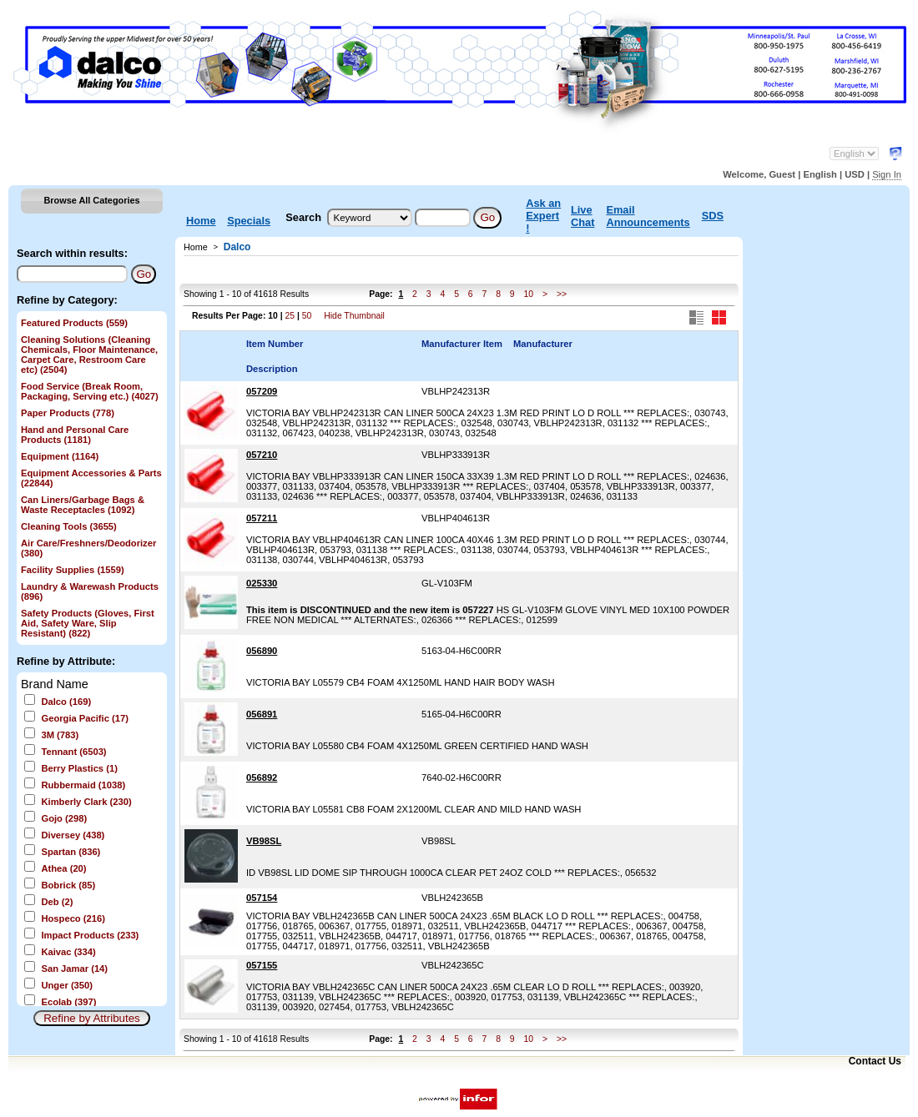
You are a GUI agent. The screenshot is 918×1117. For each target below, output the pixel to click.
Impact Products (90, 935)
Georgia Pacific (84, 718)
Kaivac (68, 952)
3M (59, 735)
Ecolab (68, 1002)
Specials (248, 220)
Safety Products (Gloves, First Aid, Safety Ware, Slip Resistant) (87, 623)
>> (562, 294)
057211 (261, 518)
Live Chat (582, 216)
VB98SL (263, 841)
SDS (713, 215)
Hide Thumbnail (354, 315)
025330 (261, 583)
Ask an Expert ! (543, 215)
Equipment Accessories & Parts (91, 478)
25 (290, 315)
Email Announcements (647, 216)
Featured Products (74, 323)
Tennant (73, 752)
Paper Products (67, 413)
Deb (57, 902)
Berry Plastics (79, 768)
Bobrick (68, 885)
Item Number (274, 344)
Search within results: (72, 253)
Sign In (886, 174)
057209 (261, 391)
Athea (63, 868)
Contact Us (875, 1061)
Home (201, 220)
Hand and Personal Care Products (75, 435)
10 (528, 294)
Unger (67, 985)
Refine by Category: (67, 300)
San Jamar (74, 969)
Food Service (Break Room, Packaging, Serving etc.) (90, 391)
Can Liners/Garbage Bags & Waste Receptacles (82, 505)
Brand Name (54, 684)
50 (307, 315)
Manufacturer (542, 344)
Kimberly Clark (86, 802)
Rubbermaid (83, 785)
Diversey (72, 835)
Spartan (70, 852)
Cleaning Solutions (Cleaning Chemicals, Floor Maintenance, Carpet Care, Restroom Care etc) (89, 355)
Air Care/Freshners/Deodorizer (88, 548)
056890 (261, 651)
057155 (261, 965)
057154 (261, 898)
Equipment (59, 456)
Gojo (64, 818)
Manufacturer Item (461, 344)
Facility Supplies (72, 570)
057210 (261, 455)
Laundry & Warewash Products (90, 591)
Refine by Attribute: (66, 661)
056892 (261, 777)
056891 (261, 714)
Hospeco (72, 918)
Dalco (66, 702)
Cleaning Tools (69, 526)
